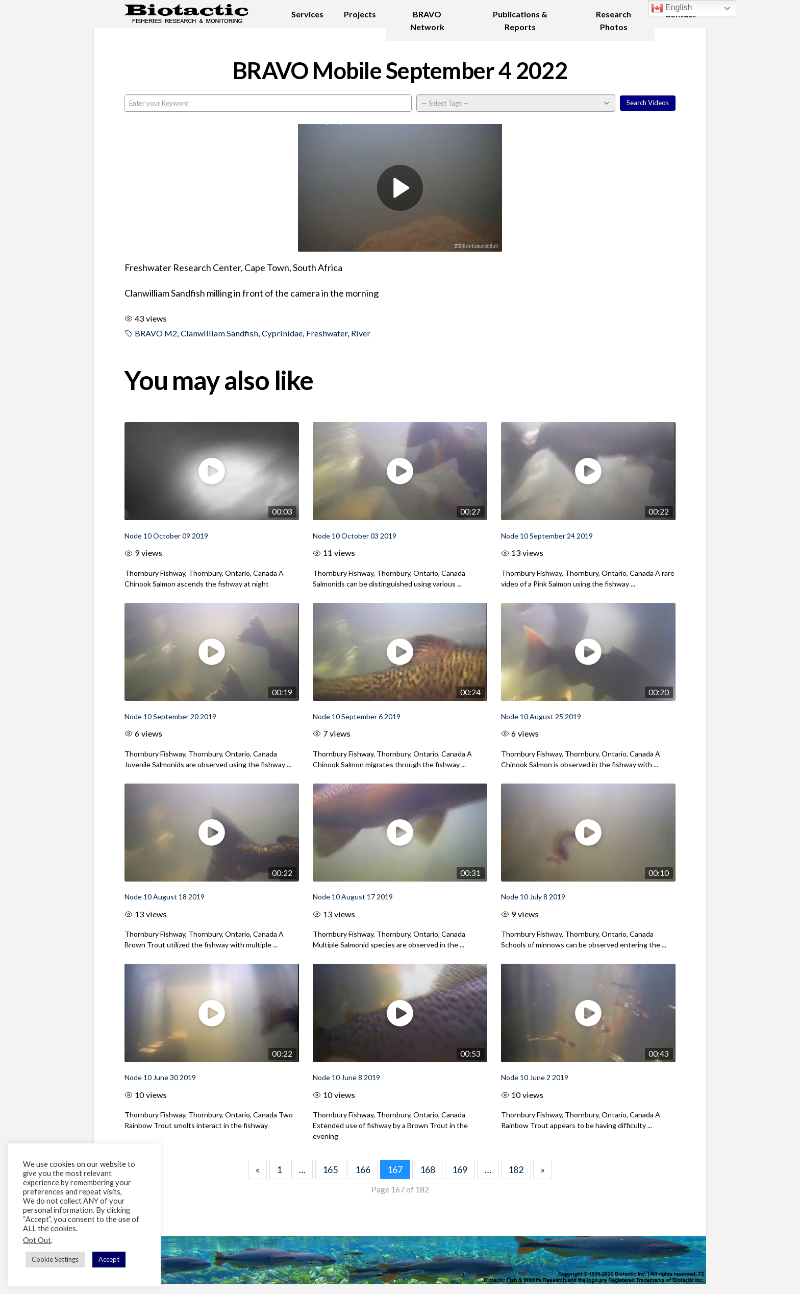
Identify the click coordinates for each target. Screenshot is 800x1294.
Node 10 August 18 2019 (164, 896)
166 (362, 1169)
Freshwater (326, 333)
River (360, 333)
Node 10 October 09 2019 (166, 535)
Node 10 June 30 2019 (160, 1077)
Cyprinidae (282, 333)
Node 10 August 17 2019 (353, 896)
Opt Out (37, 1240)
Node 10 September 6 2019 (357, 716)
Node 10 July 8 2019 (533, 896)
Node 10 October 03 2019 (354, 535)
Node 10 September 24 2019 (547, 535)
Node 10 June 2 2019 (534, 1077)
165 (330, 1169)
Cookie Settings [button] (55, 1259)
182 (515, 1169)
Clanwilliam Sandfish (219, 333)
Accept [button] (108, 1259)
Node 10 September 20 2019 (170, 716)
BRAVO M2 (156, 333)
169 (459, 1169)
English (671, 8)
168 (427, 1169)
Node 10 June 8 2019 (346, 1077)
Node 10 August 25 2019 (541, 716)
